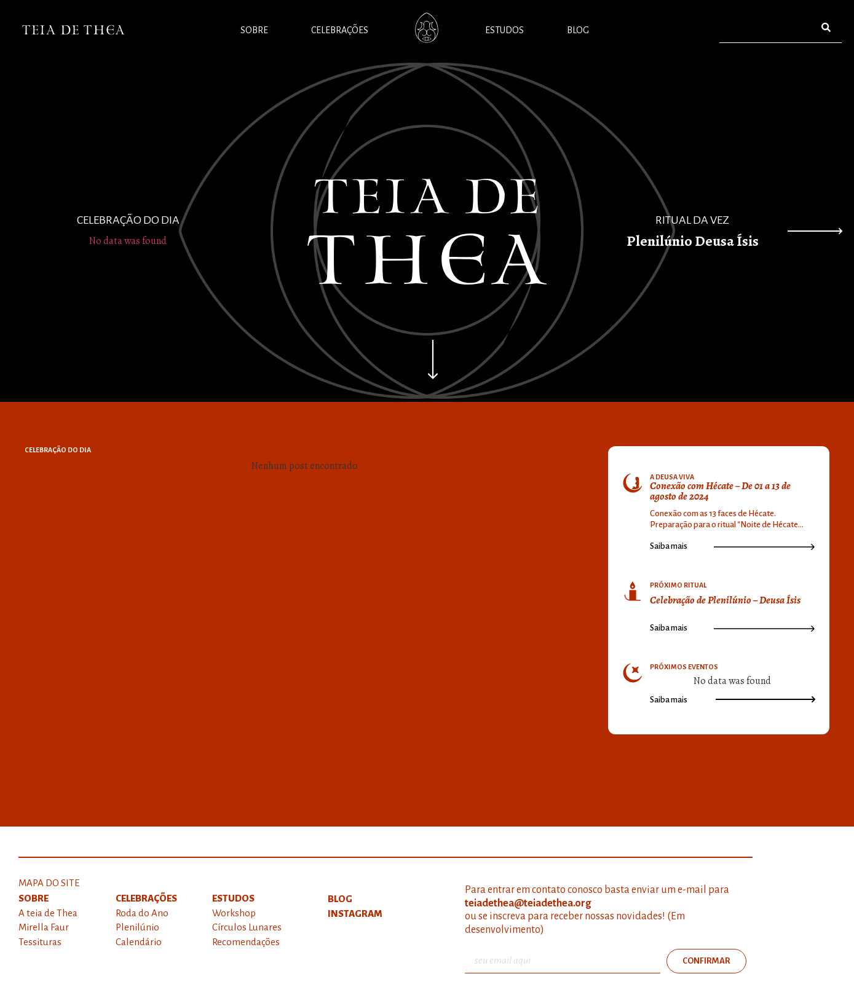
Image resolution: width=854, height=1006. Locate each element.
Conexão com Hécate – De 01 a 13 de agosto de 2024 (720, 491)
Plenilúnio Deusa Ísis (693, 241)
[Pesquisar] (826, 27)
